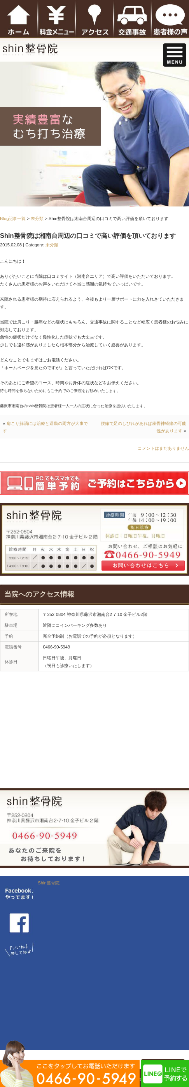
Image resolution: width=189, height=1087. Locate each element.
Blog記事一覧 (13, 218)
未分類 (37, 218)
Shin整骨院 (48, 883)
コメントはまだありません (163, 448)
